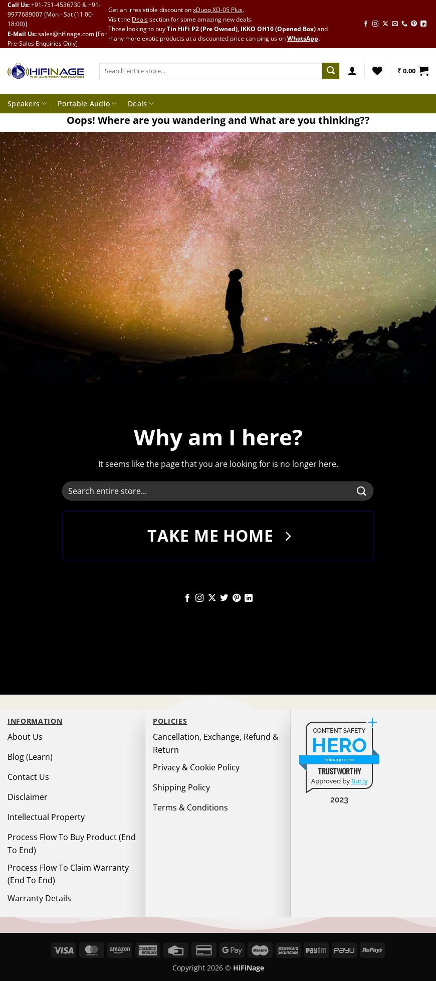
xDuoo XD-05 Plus (218, 10)
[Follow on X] (385, 24)
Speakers (27, 104)
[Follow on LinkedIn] (423, 24)
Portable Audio (87, 104)
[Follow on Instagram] (375, 24)
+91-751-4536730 (56, 5)
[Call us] (404, 24)
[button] (352, 71)
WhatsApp (302, 38)
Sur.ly (359, 781)
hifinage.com (339, 759)
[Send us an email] (395, 24)
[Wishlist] (377, 71)
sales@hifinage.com (66, 34)
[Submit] (330, 71)
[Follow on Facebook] (366, 24)
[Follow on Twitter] (224, 598)
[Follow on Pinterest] (414, 24)
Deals (140, 19)
